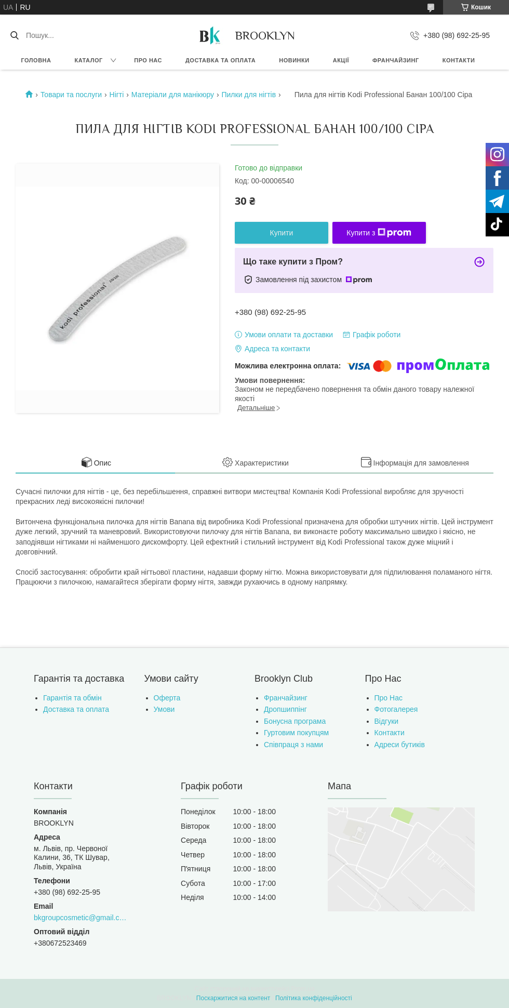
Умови (164, 709)
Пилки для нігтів (248, 94)
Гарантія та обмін (72, 698)
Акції (341, 60)
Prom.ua (303, 988)
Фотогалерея (396, 709)
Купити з (378, 232)
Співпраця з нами (293, 744)
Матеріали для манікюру (172, 94)
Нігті (117, 94)
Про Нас (388, 698)
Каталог (88, 60)
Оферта (167, 698)
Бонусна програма (295, 721)
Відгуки (386, 721)
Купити (281, 233)
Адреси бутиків (399, 744)
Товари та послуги (71, 94)
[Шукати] (14, 35)
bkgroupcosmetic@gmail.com (81, 917)
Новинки (294, 60)
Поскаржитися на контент (233, 998)
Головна (36, 60)
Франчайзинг (395, 60)
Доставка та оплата (220, 60)
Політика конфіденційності (313, 998)
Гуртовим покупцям (296, 732)
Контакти (459, 60)
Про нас (148, 60)
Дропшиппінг (285, 709)
